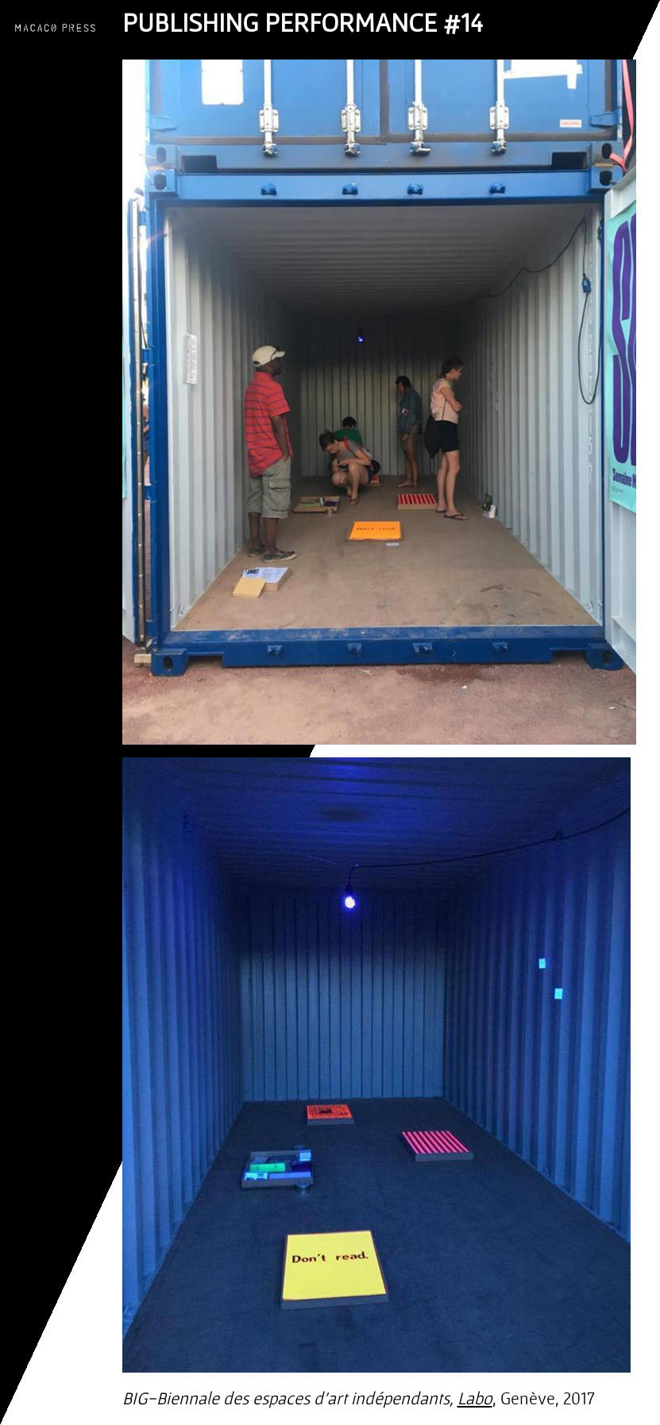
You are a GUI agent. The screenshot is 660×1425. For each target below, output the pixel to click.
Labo (474, 1398)
